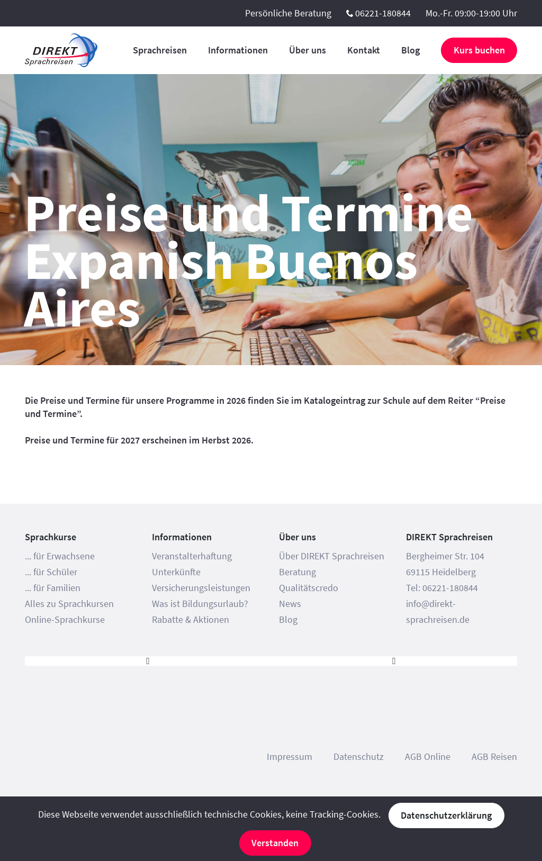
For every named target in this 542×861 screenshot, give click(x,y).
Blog (410, 50)
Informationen (238, 50)
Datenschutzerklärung (446, 815)
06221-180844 (383, 13)
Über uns (307, 50)
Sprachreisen (160, 50)
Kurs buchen (479, 50)
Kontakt (363, 50)
